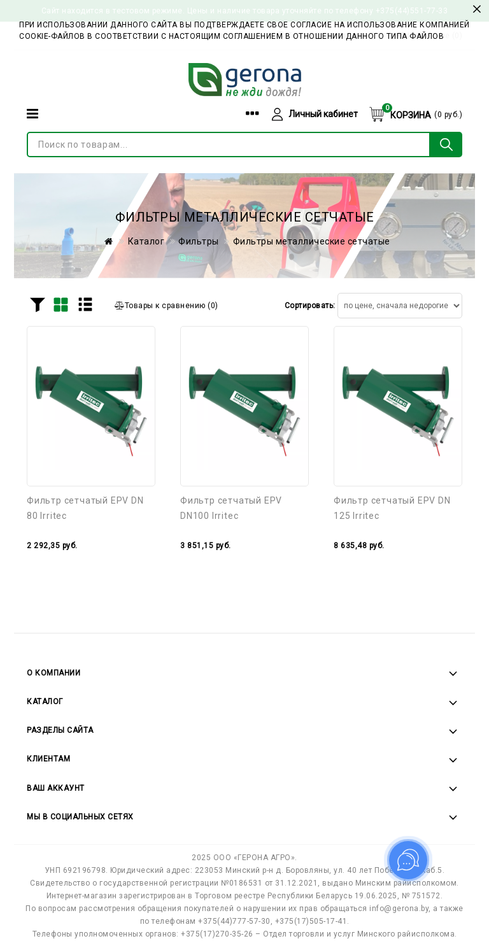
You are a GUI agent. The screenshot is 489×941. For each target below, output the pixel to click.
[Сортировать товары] (399, 305)
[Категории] (32, 113)
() (166, 305)
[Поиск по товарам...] (228, 144)
